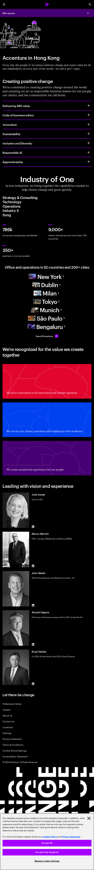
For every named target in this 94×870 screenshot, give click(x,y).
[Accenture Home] (47, 4)
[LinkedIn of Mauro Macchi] (33, 566)
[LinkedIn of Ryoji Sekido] (33, 683)
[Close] (88, 818)
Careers (7, 709)
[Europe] (47, 284)
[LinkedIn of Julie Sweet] (33, 526)
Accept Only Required (47, 852)
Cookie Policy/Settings (14, 750)
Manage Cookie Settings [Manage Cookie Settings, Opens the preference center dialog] (47, 861)
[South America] (47, 318)
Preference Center (12, 703)
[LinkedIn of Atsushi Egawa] (33, 644)
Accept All (47, 843)
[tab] (47, 197)
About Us (7, 715)
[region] (47, 841)
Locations (8, 727)
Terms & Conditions (13, 744)
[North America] (47, 276)
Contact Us (8, 721)
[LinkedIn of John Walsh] (33, 605)
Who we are (9, 13)
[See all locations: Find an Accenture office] (47, 336)
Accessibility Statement (15, 756)
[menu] (4, 4)
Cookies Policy (49, 837)
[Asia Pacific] (47, 301)
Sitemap (7, 733)
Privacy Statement (12, 738)
